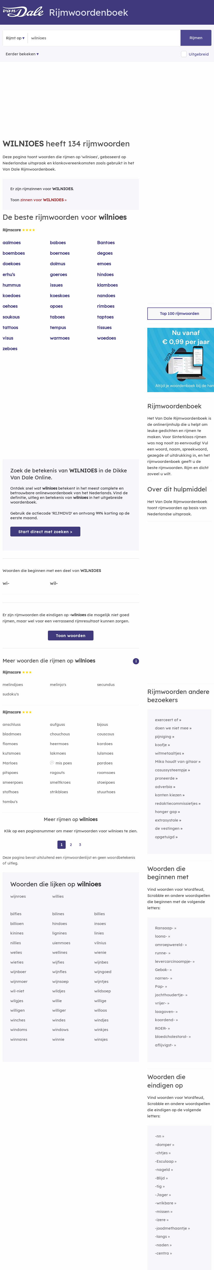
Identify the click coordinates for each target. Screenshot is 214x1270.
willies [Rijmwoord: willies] (58, 896)
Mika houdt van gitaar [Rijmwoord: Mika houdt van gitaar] (176, 761)
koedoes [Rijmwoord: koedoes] (11, 295)
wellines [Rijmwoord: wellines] (59, 952)
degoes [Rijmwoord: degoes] (105, 253)
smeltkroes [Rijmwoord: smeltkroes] (60, 782)
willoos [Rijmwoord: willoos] (100, 1010)
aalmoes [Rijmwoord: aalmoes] (12, 242)
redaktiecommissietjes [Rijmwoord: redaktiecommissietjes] (176, 803)
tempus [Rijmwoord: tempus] (58, 327)
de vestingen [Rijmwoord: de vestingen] (167, 828)
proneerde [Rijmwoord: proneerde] (165, 778)
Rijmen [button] (196, 37)
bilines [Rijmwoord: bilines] (58, 913)
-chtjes (161, 1152)
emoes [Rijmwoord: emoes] (104, 263)
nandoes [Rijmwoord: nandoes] (106, 295)
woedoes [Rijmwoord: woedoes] (106, 338)
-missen (162, 1211)
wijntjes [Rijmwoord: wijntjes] (101, 981)
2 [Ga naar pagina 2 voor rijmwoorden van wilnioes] (71, 844)
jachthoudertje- (169, 994)
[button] (136, 660)
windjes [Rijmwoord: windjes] (101, 1020)
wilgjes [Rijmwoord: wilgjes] (16, 1000)
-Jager (161, 1194)
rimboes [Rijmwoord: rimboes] (105, 306)
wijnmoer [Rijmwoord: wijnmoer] (19, 981)
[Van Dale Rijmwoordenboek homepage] (26, 12)
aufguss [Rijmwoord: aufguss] (57, 724)
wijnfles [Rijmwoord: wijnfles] (59, 971)
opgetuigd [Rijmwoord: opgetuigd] (165, 836)
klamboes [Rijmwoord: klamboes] (107, 285)
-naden (162, 1244)
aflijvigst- (164, 1045)
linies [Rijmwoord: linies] (99, 933)
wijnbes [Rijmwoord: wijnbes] (101, 962)
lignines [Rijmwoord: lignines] (59, 933)
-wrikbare (164, 1203)
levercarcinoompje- (173, 961)
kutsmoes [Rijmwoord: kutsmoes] (12, 753)
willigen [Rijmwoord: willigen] (17, 1010)
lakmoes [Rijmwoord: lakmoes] (58, 753)
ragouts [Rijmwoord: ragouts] (57, 772)
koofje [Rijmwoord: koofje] (161, 744)
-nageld (162, 1169)
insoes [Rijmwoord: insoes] (100, 923)
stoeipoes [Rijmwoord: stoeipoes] (106, 782)
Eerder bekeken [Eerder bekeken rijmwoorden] (21, 53)
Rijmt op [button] (13, 38)
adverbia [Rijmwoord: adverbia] (163, 786)
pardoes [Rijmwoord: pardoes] (105, 763)
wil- (54, 583)
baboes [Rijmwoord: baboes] (58, 242)
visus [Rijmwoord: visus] (8, 338)
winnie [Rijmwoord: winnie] (58, 1039)
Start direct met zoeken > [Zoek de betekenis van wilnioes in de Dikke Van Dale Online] (45, 531)
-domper (163, 1144)
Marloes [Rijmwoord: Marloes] (10, 763)
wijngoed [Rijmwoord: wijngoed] (103, 971)
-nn (158, 1136)
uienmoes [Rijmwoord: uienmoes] (61, 942)
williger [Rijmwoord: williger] (59, 1010)
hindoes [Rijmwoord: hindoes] (105, 274)
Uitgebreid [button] (199, 54)
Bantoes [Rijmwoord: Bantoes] (106, 242)
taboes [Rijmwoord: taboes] (57, 317)
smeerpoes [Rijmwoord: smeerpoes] (13, 782)
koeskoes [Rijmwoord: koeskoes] (60, 295)
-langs (161, 1236)
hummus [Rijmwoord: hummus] (12, 285)
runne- (161, 952)
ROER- (161, 1028)
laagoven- (165, 1011)
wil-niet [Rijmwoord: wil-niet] (17, 991)
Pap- (159, 986)
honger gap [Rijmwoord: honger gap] (166, 811)
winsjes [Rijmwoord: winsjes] (101, 1039)
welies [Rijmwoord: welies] (16, 952)
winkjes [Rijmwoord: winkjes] (101, 1029)
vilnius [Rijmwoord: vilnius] (100, 942)
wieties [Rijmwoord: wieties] (16, 962)
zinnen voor (42, 199)
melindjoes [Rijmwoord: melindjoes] (13, 684)
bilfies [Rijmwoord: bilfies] (15, 913)
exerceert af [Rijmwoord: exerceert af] (166, 719)
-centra (162, 1253)
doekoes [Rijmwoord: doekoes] (11, 263)
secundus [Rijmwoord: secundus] (106, 684)
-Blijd (160, 1178)
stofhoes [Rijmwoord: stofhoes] (11, 791)
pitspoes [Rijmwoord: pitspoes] (10, 772)
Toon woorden (70, 635)
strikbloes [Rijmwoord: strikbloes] (59, 791)
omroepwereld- (169, 944)
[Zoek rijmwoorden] (56, 38)
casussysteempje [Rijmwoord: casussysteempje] (171, 770)
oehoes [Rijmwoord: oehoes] (10, 306)
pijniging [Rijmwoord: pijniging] (163, 736)
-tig (158, 1186)
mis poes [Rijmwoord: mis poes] (64, 763)
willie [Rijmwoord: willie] (57, 1000)
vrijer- (160, 1003)
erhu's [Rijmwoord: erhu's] (9, 274)
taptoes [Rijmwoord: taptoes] (105, 317)
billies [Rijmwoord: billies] (99, 913)
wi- (6, 583)
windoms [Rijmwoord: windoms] (18, 1029)
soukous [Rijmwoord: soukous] (11, 317)
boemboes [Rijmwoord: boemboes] (14, 253)
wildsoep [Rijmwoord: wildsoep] (102, 991)
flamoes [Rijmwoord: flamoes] (10, 743)
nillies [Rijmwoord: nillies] (15, 942)
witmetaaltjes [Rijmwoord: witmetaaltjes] (168, 753)
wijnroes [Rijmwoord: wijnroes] (18, 896)
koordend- (165, 1019)
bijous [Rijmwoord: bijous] (102, 724)
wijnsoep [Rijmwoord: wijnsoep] (60, 981)
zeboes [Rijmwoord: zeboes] (10, 348)
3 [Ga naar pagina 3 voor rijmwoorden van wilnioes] (80, 844)
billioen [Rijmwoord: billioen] (17, 923)
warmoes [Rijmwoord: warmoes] (60, 338)
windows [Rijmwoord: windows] (60, 1029)
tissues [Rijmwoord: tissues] (104, 327)
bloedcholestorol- (171, 1036)
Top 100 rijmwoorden (179, 313)
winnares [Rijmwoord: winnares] (18, 1039)
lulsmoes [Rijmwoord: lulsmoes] (105, 753)
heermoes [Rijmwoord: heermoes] (59, 743)
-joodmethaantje (171, 1228)
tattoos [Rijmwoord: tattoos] (10, 327)
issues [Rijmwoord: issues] (56, 285)
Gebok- (162, 969)
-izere (160, 1219)
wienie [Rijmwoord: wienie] (100, 952)
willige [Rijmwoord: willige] (100, 1000)
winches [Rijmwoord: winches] (17, 1020)
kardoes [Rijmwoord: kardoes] (105, 743)
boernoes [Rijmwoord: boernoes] (60, 253)
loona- (161, 936)
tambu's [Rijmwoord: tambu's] (10, 801)
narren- (162, 978)
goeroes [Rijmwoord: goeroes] (58, 274)
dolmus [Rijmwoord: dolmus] (57, 263)
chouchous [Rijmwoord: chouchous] (60, 733)
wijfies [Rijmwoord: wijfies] (58, 962)
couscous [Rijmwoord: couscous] (105, 733)
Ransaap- (164, 927)
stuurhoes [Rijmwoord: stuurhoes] (106, 791)
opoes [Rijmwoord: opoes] (56, 306)
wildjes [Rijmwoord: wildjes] (58, 991)
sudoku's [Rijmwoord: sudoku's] (11, 694)
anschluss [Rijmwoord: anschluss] (12, 724)
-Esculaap (164, 1161)
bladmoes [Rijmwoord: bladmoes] (12, 733)
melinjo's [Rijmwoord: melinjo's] (58, 684)
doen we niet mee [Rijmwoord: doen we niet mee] (172, 728)
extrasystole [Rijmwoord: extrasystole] (166, 820)
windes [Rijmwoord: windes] (58, 1020)
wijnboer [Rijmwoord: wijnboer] (18, 971)
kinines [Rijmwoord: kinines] (16, 933)
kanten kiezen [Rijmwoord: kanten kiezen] (168, 794)
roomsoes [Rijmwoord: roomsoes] (106, 772)
